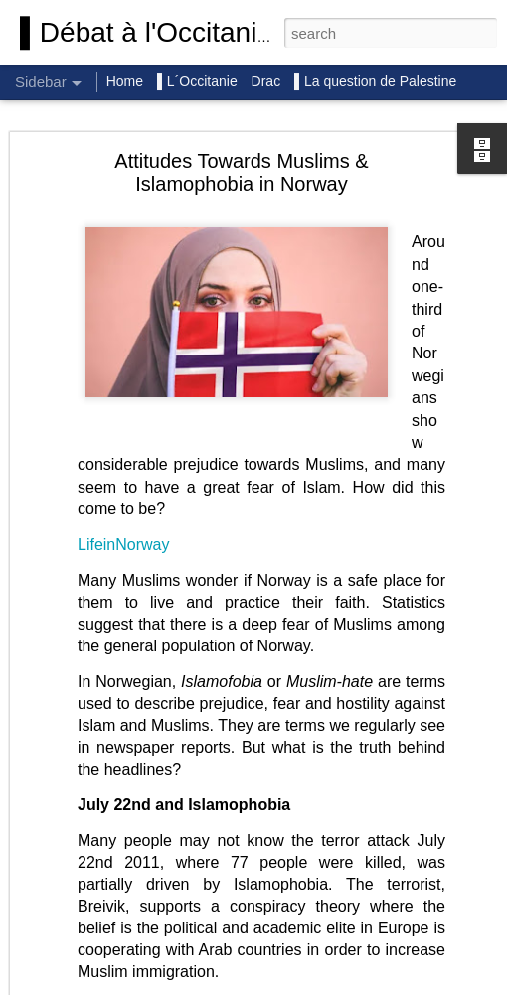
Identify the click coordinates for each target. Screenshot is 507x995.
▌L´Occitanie (199, 81)
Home (124, 81)
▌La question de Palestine (375, 81)
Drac (266, 81)
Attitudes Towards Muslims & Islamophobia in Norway (241, 172)
